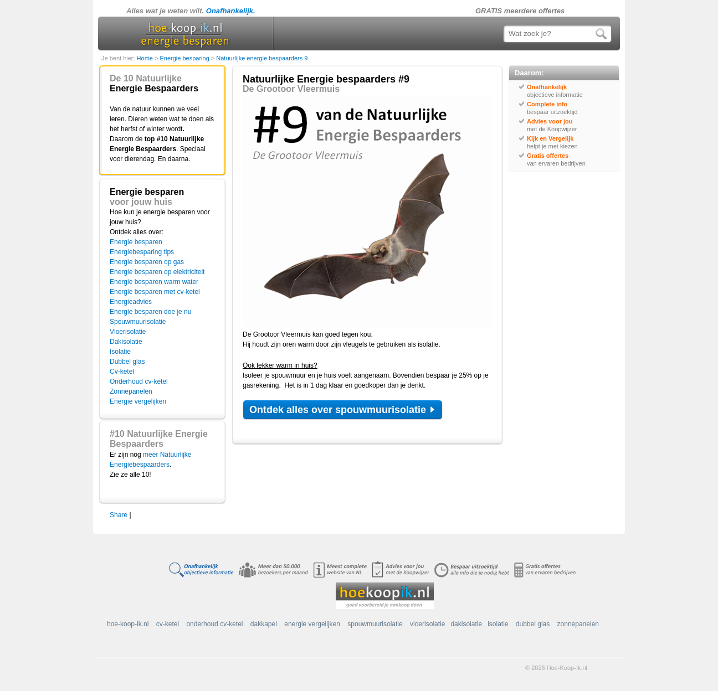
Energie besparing (185, 58)
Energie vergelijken (138, 401)
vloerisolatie (427, 624)
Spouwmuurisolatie (138, 322)
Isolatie (120, 351)
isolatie (498, 624)
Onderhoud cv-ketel (139, 381)
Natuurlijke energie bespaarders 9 (261, 58)
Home (146, 58)
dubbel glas (533, 624)
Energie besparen (136, 242)
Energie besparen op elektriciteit (157, 272)
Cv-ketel (122, 371)
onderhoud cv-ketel (214, 624)
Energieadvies (131, 302)
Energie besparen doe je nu (150, 312)
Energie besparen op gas (147, 262)
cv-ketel (167, 624)
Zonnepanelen (131, 391)
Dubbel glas (127, 361)
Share (118, 515)
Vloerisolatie (128, 332)
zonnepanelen (578, 624)
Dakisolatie (126, 342)
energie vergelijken (312, 624)
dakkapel (263, 624)
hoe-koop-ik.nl (127, 624)
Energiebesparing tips (142, 252)
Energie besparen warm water (154, 282)
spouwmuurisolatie (374, 624)
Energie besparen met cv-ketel (155, 292)
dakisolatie (466, 624)
